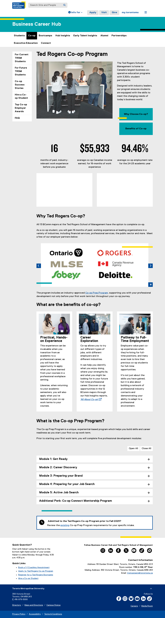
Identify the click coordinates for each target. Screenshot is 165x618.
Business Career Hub (36, 24)
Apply (92, 12)
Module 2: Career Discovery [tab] (58, 467)
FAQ (17, 118)
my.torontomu (130, 12)
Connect (46, 43)
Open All (133, 448)
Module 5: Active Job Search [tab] (59, 492)
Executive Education (26, 43)
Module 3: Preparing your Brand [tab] (61, 475)
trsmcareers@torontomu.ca (140, 573)
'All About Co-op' (90, 399)
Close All (146, 448)
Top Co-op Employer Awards (21, 108)
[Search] (64, 5)
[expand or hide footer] (151, 589)
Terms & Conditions (53, 614)
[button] (75, 12)
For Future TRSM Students (21, 71)
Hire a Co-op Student (21, 96)
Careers (134, 606)
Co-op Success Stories (20, 84)
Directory (16, 605)
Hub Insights (62, 35)
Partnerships (119, 35)
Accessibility (35, 614)
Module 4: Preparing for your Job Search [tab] (67, 484)
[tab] (93, 284)
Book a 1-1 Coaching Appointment (33, 567)
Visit (104, 12)
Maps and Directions (34, 605)
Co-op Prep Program (96, 293)
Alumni (104, 35)
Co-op (31, 35)
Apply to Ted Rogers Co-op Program (35, 571)
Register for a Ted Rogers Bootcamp (35, 575)
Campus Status (53, 605)
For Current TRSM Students (21, 58)
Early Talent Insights (85, 35)
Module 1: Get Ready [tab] (53, 459)
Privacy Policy (18, 614)
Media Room (147, 606)
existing (64, 525)
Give (114, 12)
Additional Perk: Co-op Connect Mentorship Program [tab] (75, 500)
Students (19, 35)
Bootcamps (45, 35)
